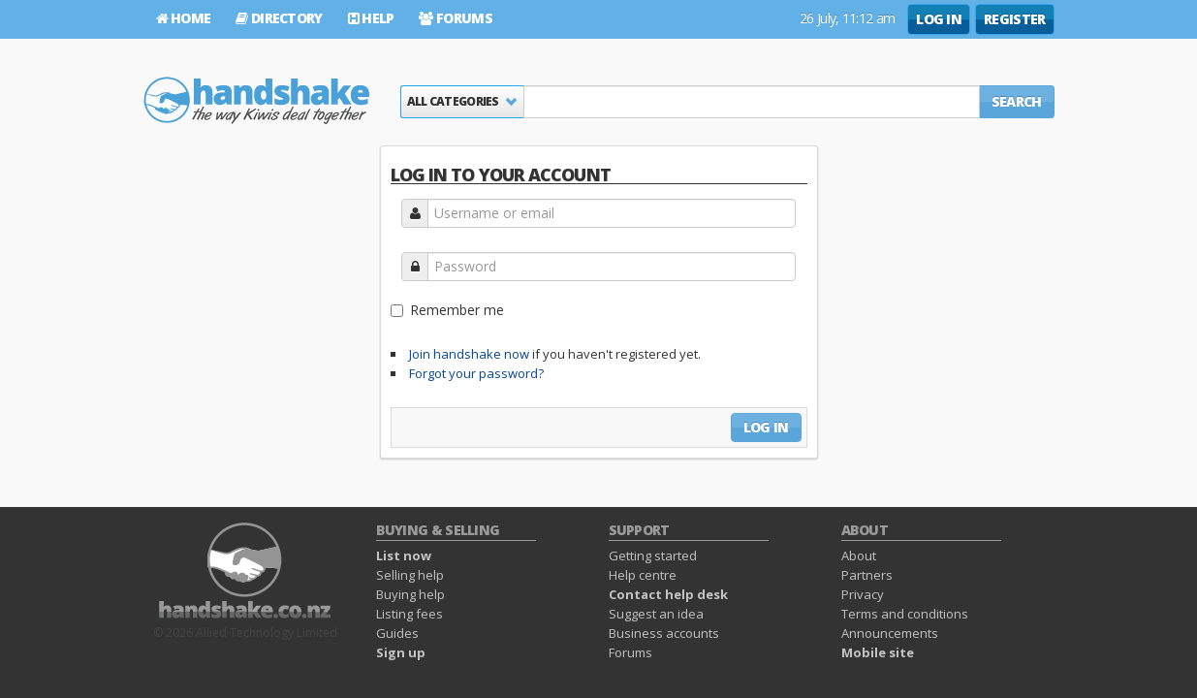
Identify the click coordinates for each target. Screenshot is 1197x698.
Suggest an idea (656, 613)
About (858, 555)
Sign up (400, 652)
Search (1017, 101)
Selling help (410, 575)
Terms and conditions (904, 613)
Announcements (889, 633)
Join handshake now (469, 354)
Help (371, 18)
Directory (279, 18)
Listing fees (409, 613)
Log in (938, 19)
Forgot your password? (476, 373)
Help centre (643, 575)
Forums (455, 18)
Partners (867, 575)
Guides (397, 633)
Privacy (862, 594)
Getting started (653, 555)
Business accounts (664, 633)
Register (1014, 19)
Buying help (410, 594)
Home (183, 18)
